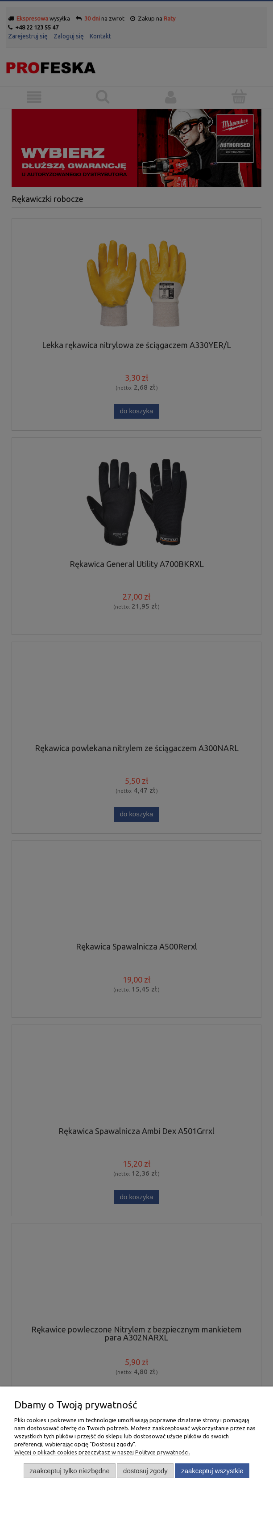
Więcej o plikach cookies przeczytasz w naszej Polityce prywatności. (102, 1452)
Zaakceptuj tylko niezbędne (69, 1471)
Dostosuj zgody (145, 1471)
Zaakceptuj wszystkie (212, 1471)
